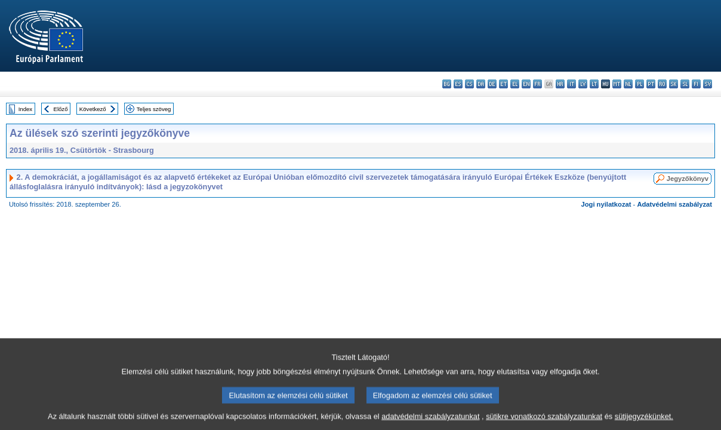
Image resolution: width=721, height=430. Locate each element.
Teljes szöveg (154, 109)
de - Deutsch (492, 83)
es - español (458, 83)
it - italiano (571, 83)
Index (25, 109)
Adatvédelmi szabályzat (674, 204)
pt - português (650, 83)
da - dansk (480, 83)
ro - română (662, 83)
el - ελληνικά (514, 83)
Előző (61, 109)
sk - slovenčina (673, 83)
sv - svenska (707, 83)
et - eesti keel (503, 83)
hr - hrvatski (560, 83)
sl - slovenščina (684, 83)
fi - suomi (696, 83)
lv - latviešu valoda (582, 83)
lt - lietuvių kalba (594, 83)
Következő (92, 109)
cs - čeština (469, 83)
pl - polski (639, 83)
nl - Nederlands (628, 83)
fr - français (537, 83)
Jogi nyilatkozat (606, 204)
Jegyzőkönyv (687, 178)
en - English (526, 83)
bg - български (446, 83)
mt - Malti (616, 83)
